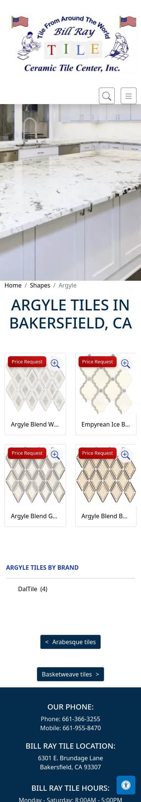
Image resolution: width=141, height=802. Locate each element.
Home (13, 285)
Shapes (40, 285)
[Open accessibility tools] (126, 785)
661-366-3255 (81, 719)
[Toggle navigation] (128, 96)
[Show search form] (107, 96)
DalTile (32, 589)
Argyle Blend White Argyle (35, 424)
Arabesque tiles (74, 642)
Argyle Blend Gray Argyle (35, 516)
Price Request (27, 361)
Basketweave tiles (67, 674)
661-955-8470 (81, 728)
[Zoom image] (55, 363)
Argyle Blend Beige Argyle (106, 516)
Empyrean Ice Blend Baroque (106, 424)
